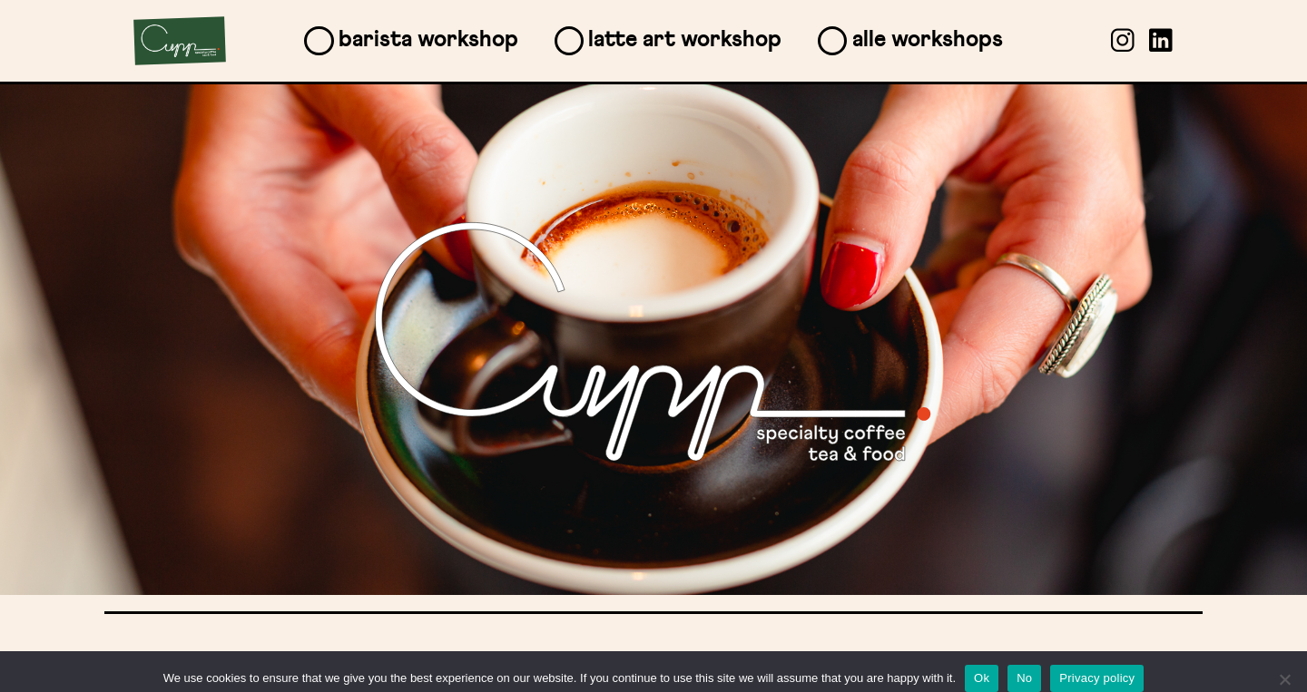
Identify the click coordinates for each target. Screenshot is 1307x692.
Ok (981, 678)
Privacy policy (1097, 678)
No (1024, 678)
